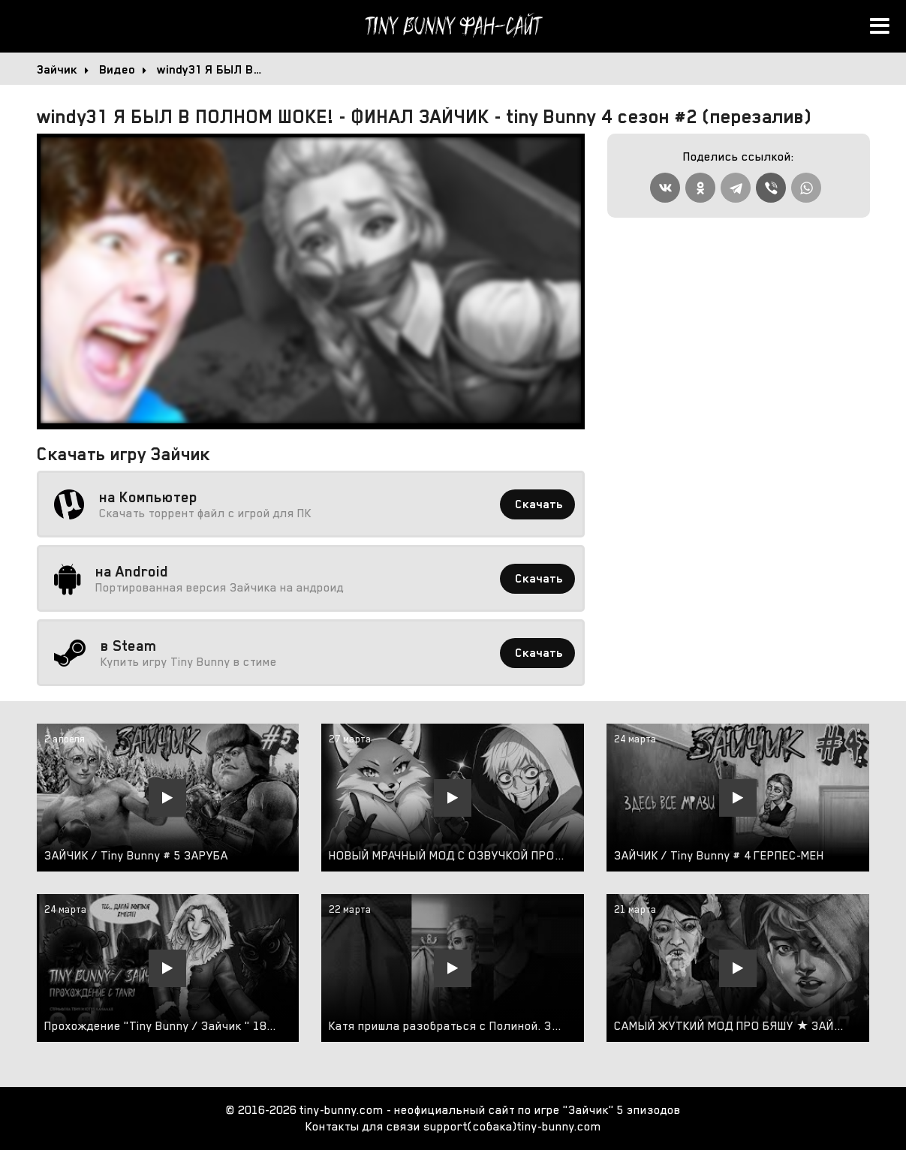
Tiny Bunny (453, 26)
